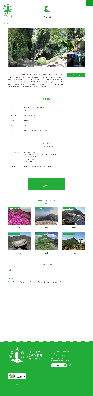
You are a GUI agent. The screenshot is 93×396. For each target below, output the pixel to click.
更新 (79, 25)
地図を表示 (27, 110)
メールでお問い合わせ (58, 365)
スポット (9, 23)
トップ (4, 23)
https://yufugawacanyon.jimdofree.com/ (36, 130)
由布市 (11, 273)
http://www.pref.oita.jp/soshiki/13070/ (62, 360)
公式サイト (77, 75)
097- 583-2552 (29, 115)
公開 (71, 25)
